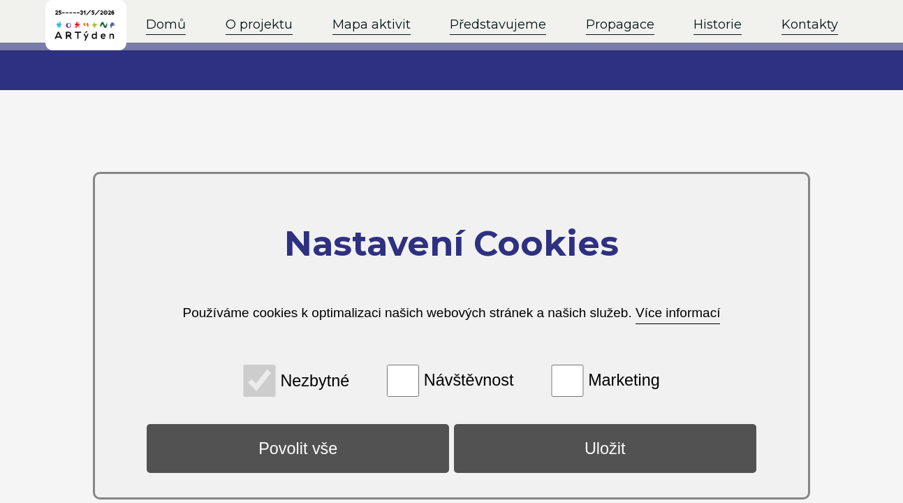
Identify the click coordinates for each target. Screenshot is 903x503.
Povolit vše (297, 448)
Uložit (605, 448)
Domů (166, 24)
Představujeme (498, 24)
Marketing (624, 380)
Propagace (620, 24)
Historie (717, 24)
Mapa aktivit (371, 24)
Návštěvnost (469, 380)
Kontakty (809, 24)
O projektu (259, 24)
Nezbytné (314, 380)
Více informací (678, 312)
